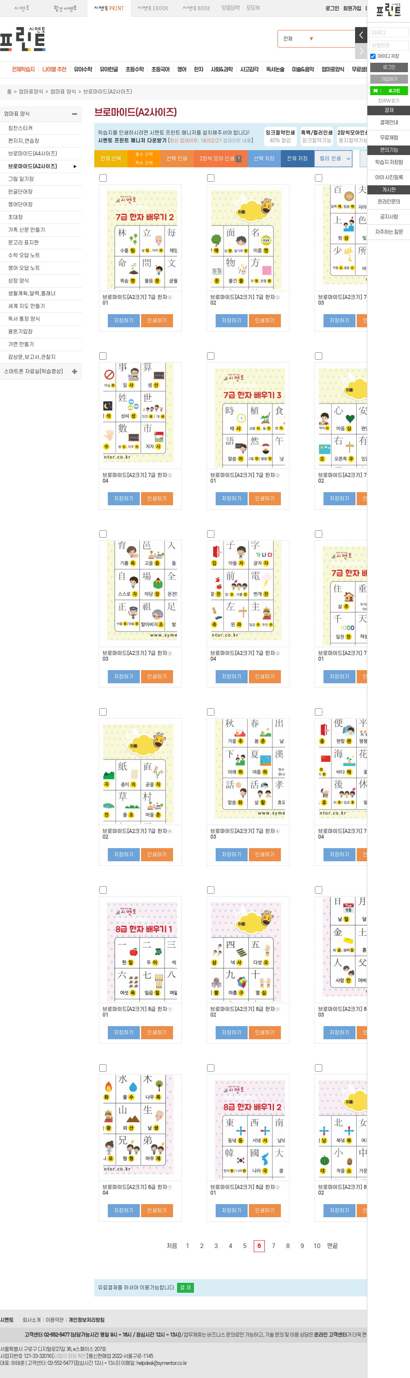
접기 (361, 51)
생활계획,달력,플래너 (32, 293)
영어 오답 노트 (24, 268)
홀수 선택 (144, 154)
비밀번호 (381, 45)
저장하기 (124, 320)
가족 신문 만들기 (26, 230)
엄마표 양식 (63, 92)
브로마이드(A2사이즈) (32, 166)
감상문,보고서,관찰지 (32, 357)
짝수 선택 (144, 163)
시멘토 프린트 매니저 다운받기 (132, 140)
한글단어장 (20, 192)
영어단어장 (20, 204)
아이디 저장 (384, 56)
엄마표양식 (31, 92)
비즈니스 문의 (221, 1335)
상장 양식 (18, 281)
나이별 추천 (54, 69)
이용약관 (55, 1320)
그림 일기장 (21, 179)
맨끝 (332, 1246)
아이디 (378, 33)
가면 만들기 (21, 344)
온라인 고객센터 (330, 1335)
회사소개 (32, 1320)
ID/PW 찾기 (388, 101)
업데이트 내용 (237, 141)
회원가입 (352, 8)
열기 (361, 35)
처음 (171, 1246)
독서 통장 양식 (24, 319)
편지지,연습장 (23, 141)
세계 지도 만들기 (26, 306)
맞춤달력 (230, 8)
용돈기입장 (20, 332)
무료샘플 (361, 69)
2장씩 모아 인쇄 (220, 158)
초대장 (15, 217)
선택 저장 (264, 158)
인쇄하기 (157, 320)
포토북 (253, 8)
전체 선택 (110, 158)
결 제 (185, 1287)
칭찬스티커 (20, 128)
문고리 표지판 (23, 243)
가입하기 (389, 79)
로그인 (332, 8)
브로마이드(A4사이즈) (32, 154)
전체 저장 (297, 158)
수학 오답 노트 (24, 255)
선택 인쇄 (176, 158)
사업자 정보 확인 (70, 1356)
